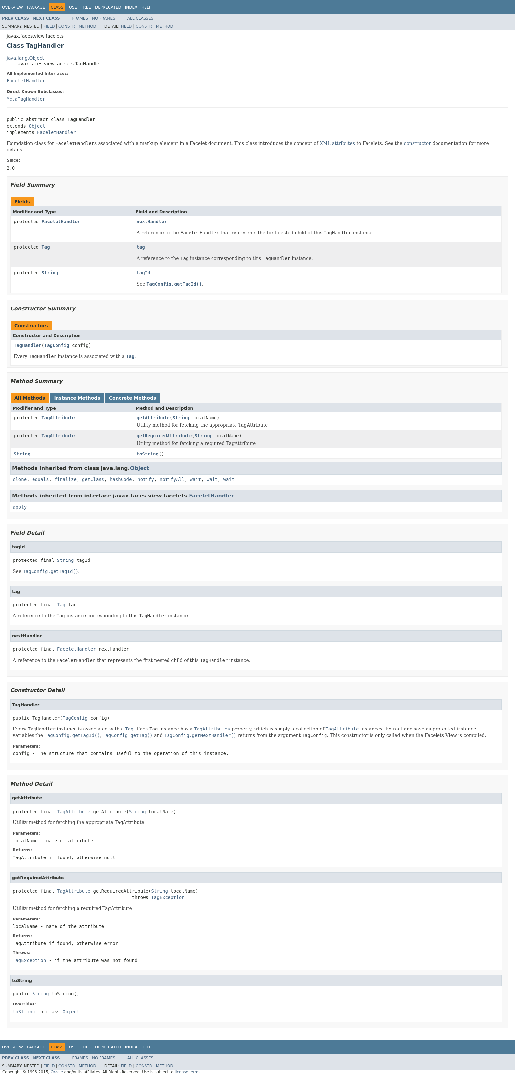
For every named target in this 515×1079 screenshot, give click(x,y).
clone (20, 479)
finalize (65, 479)
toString (148, 453)
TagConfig (56, 345)
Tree (86, 7)
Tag (45, 247)
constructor (417, 143)
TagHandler (27, 345)
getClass (93, 479)
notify (145, 479)
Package (36, 7)
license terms (187, 1072)
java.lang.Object (25, 58)
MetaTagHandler (26, 99)
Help (146, 7)
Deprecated (108, 7)
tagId (143, 272)
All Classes (140, 18)
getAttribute (153, 417)
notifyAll (172, 479)
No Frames (103, 18)
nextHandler (152, 221)
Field (49, 26)
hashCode (121, 479)
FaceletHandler (26, 80)
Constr (66, 26)
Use (73, 7)
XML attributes (337, 143)
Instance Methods (77, 398)
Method (87, 26)
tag (141, 247)
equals (40, 479)
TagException (167, 897)
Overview (12, 7)
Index (131, 7)
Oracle (57, 1072)
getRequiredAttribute (164, 435)
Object (37, 126)
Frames (80, 18)
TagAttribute (58, 417)
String (49, 272)
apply (20, 507)
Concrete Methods (132, 398)
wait (195, 479)
